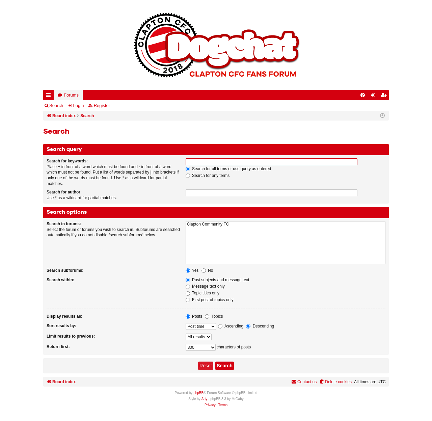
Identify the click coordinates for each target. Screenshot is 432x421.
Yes (192, 270)
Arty (204, 399)
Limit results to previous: (71, 336)
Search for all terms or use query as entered (228, 168)
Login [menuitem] (374, 96)
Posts (194, 316)
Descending (260, 326)
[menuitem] (362, 95)
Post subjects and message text (217, 280)
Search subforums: (65, 270)
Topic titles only (203, 293)
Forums (71, 95)
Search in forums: (64, 223)
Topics (214, 316)
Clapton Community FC (285, 224)
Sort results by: (61, 325)
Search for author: (64, 192)
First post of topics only (210, 299)
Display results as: (64, 316)
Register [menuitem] (385, 96)
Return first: (58, 346)
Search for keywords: (67, 161)
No (207, 270)
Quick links (50, 96)
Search (56, 105)
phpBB (198, 393)
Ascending (230, 326)
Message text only (205, 286)
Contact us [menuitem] (304, 381)
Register (102, 105)
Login (78, 105)
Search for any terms (208, 175)
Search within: (60, 280)
